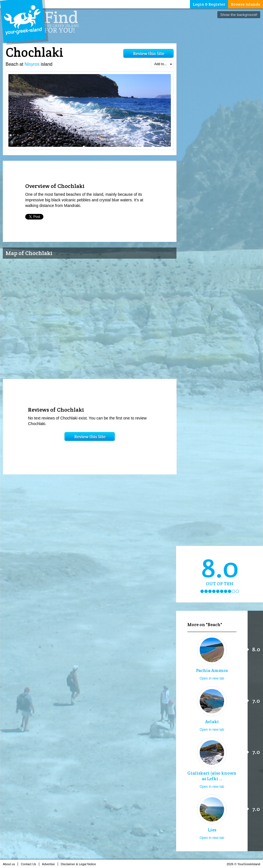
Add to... (163, 64)
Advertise (50, 864)
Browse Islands (245, 4)
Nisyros (32, 64)
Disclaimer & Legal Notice (80, 864)
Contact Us (30, 864)
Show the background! (238, 15)
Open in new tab (212, 678)
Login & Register (209, 4)
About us (10, 864)
